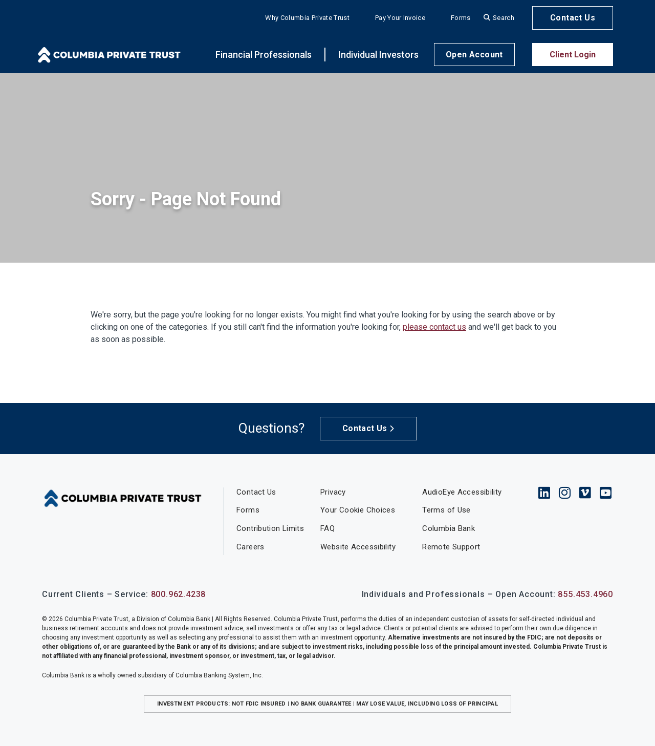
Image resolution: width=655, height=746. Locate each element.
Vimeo (585, 492)
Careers (250, 546)
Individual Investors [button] (378, 54)
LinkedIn (544, 492)
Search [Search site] (503, 18)
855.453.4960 (585, 594)
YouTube (606, 492)
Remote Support (451, 546)
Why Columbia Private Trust (307, 18)
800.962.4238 (178, 594)
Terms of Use (446, 510)
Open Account (474, 54)
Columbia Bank (448, 528)
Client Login (573, 54)
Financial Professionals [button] (263, 54)
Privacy (333, 492)
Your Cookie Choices (357, 510)
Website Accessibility (358, 546)
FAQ (327, 528)
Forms (461, 18)
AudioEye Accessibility (461, 492)
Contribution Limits (270, 528)
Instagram (565, 492)
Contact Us (572, 18)
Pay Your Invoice (400, 18)
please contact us (434, 327)
